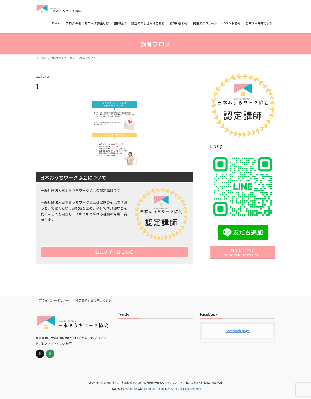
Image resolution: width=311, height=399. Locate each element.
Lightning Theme (154, 388)
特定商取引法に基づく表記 (93, 300)
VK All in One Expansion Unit (184, 388)
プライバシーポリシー (54, 300)
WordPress (131, 388)
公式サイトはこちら (114, 252)
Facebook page (237, 330)
